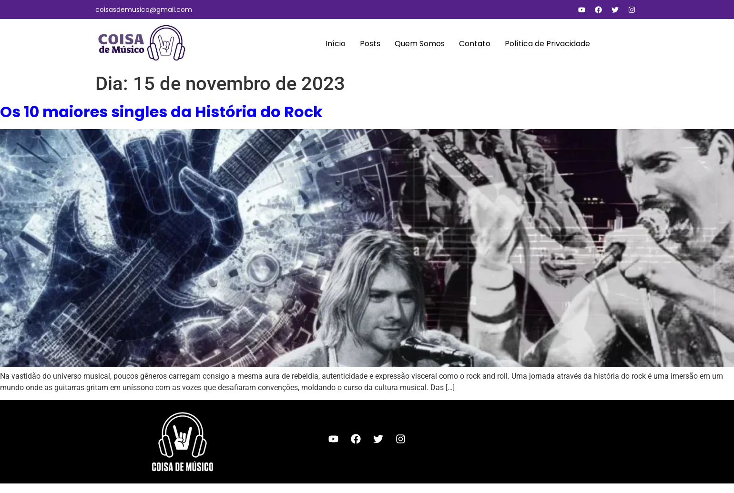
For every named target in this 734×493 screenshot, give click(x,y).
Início (336, 43)
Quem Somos (420, 43)
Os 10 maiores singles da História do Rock (161, 111)
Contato (474, 43)
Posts (370, 43)
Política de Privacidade (547, 43)
